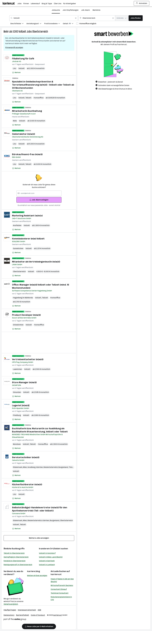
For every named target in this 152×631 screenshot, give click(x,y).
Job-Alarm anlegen (38, 200)
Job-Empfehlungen (70, 10)
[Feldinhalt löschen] (76, 18)
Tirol (71, 467)
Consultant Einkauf (59, 589)
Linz (14, 68)
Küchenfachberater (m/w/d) (27, 484)
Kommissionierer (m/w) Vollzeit (28, 238)
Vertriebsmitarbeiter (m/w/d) (27, 359)
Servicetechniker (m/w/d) (25, 457)
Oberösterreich (40, 31)
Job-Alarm (85, 10)
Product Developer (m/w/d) (26, 315)
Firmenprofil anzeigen (14, 47)
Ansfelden (17, 225)
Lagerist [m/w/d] (20, 405)
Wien (25, 467)
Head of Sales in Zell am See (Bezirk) (62, 580)
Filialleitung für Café (23, 58)
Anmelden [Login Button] (141, 3)
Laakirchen (17, 369)
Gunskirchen (18, 248)
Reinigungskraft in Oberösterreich (18, 565)
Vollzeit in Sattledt (47, 561)
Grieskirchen (18, 325)
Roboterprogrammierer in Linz (61, 598)
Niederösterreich (50, 467)
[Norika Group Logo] (15, 619)
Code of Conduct (38, 615)
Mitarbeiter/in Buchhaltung (27, 111)
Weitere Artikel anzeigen (37, 575)
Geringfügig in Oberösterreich (16, 557)
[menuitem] (18, 23)
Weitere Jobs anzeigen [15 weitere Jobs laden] (39, 538)
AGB (39, 610)
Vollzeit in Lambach (47, 565)
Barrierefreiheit (22, 615)
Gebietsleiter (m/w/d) (23, 134)
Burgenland (63, 467)
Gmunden (17, 392)
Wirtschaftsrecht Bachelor (62, 585)
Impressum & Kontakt (27, 610)
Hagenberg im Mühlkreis (23, 298)
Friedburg (17, 415)
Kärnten (39, 467)
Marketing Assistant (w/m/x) (27, 215)
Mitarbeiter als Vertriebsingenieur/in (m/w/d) (36, 261)
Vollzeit (22, 31)
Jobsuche (56, 10)
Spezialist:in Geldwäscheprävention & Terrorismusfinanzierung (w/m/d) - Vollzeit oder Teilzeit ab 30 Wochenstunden (43, 84)
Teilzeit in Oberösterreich (14, 553)
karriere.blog (33, 571)
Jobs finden (135, 18)
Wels (15, 121)
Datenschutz (9, 615)
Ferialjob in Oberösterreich (14, 561)
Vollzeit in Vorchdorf (47, 553)
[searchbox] (38, 193)
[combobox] (43, 18)
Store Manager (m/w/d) (24, 382)
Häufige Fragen (10, 610)
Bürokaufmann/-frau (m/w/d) (27, 154)
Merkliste (96, 10)
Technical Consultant (59, 593)
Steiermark (18, 467)
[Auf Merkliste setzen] (16, 72)
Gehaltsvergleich (11, 604)
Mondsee (17, 444)
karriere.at (56, 574)
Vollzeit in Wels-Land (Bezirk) (50, 557)
